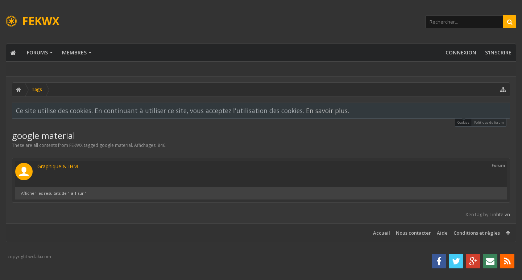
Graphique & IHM (57, 166)
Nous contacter (413, 233)
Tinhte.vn (500, 214)
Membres (74, 52)
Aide (442, 233)
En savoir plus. (327, 110)
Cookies (463, 122)
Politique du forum (489, 122)
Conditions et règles (476, 233)
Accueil (381, 233)
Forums (37, 52)
